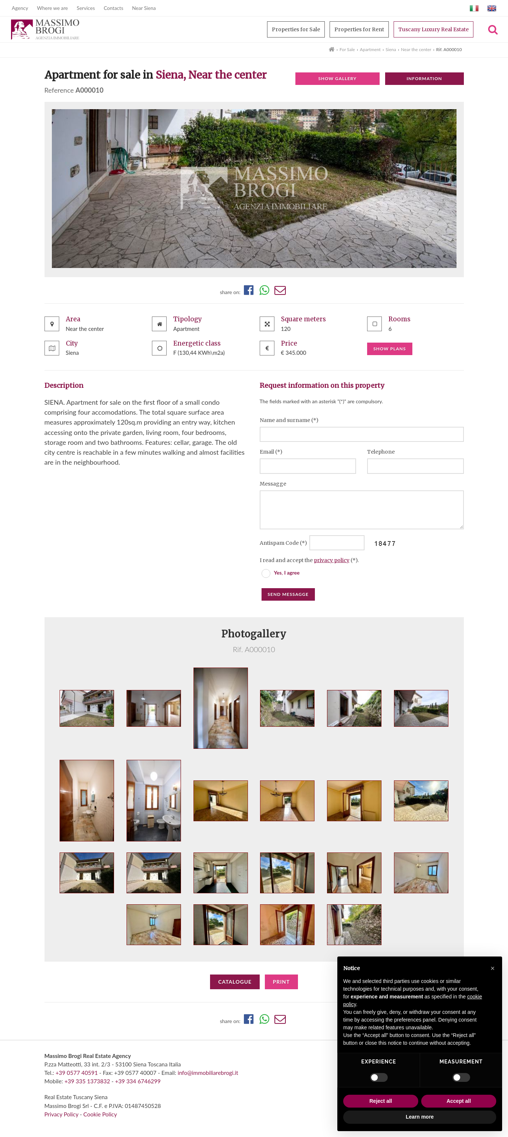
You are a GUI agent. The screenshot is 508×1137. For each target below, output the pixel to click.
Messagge (273, 483)
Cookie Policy (100, 1114)
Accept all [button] (459, 1101)
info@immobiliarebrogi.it (208, 1072)
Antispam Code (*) (284, 543)
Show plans (389, 348)
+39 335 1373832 (87, 1081)
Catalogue (235, 982)
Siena (391, 49)
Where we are (52, 8)
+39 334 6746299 (138, 1081)
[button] (492, 968)
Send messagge (288, 594)
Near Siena (144, 8)
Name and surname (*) (289, 420)
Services (86, 8)
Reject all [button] (380, 1101)
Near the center (416, 49)
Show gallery (337, 78)
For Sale (347, 49)
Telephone (381, 451)
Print (281, 982)
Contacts (113, 8)
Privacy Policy (61, 1114)
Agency (20, 8)
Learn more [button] (420, 1117)
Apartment (370, 49)
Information (424, 78)
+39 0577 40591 (77, 1072)
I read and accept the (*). (309, 560)
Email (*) (271, 451)
